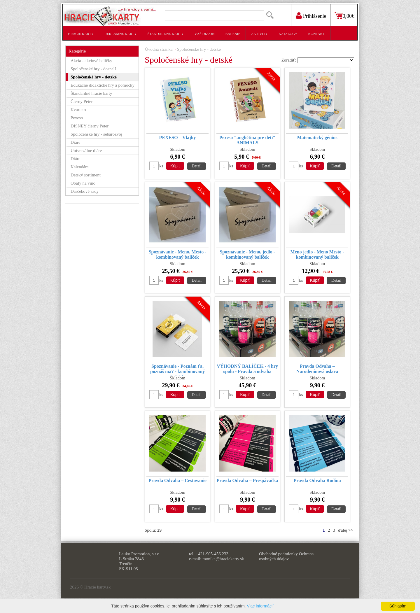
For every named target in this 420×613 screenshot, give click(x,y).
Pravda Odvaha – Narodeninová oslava (317, 369)
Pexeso (77, 117)
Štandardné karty (166, 34)
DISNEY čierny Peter (89, 126)
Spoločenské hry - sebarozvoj (96, 134)
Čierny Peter (81, 101)
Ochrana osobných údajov (286, 556)
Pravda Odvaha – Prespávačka (247, 480)
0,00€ (349, 16)
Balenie (232, 34)
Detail (197, 166)
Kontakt (316, 34)
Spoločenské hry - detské (199, 49)
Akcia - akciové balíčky (91, 60)
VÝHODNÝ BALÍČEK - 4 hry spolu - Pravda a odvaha (247, 369)
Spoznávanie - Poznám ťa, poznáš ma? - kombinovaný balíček (177, 370)
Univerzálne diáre (86, 150)
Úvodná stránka (159, 49)
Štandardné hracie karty (91, 93)
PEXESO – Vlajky (177, 137)
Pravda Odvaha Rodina (317, 480)
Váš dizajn (205, 34)
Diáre (75, 142)
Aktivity (259, 34)
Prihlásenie (314, 16)
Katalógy (288, 34)
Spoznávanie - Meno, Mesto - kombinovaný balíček (177, 254)
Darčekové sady (85, 191)
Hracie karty (81, 34)
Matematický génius (317, 137)
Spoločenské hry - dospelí (93, 68)
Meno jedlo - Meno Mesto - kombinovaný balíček (317, 254)
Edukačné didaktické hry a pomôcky (102, 85)
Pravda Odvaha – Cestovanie (177, 480)
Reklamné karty (120, 34)
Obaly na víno (83, 183)
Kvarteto (78, 109)
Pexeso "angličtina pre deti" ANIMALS (247, 140)
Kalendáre (80, 166)
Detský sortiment (86, 175)
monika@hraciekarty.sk (223, 558)
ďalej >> (345, 530)
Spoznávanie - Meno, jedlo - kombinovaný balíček (247, 254)
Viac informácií (260, 606)
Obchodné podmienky (278, 553)
